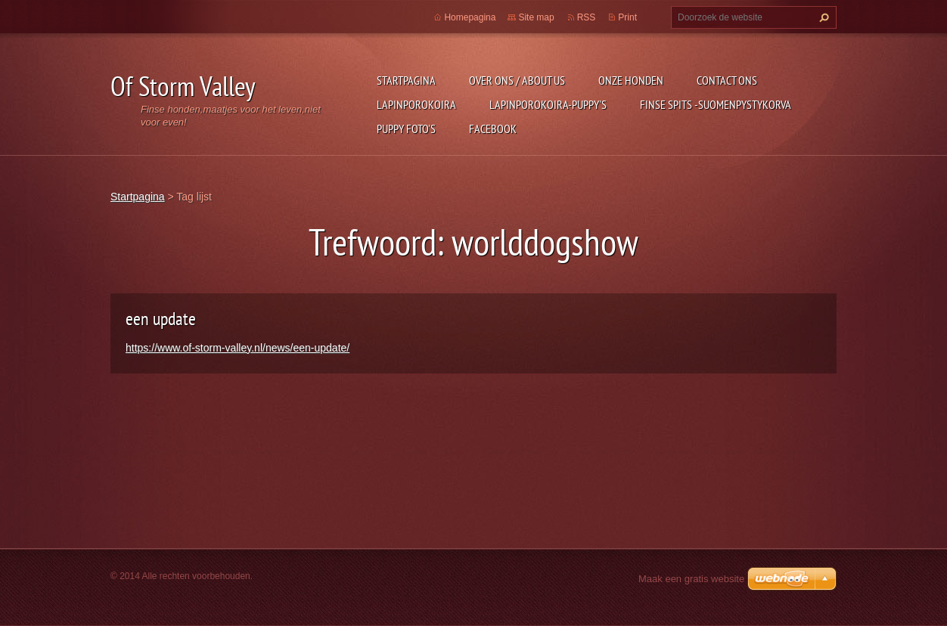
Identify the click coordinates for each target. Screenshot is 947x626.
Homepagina (469, 17)
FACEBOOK (493, 128)
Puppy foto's (406, 128)
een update (161, 318)
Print (627, 17)
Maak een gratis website (691, 578)
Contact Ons (727, 80)
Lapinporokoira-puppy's (548, 104)
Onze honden (630, 80)
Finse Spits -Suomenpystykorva (715, 104)
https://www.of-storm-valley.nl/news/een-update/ (237, 348)
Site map (536, 17)
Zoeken (822, 17)
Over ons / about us (517, 80)
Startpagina (406, 80)
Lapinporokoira (416, 104)
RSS (586, 17)
